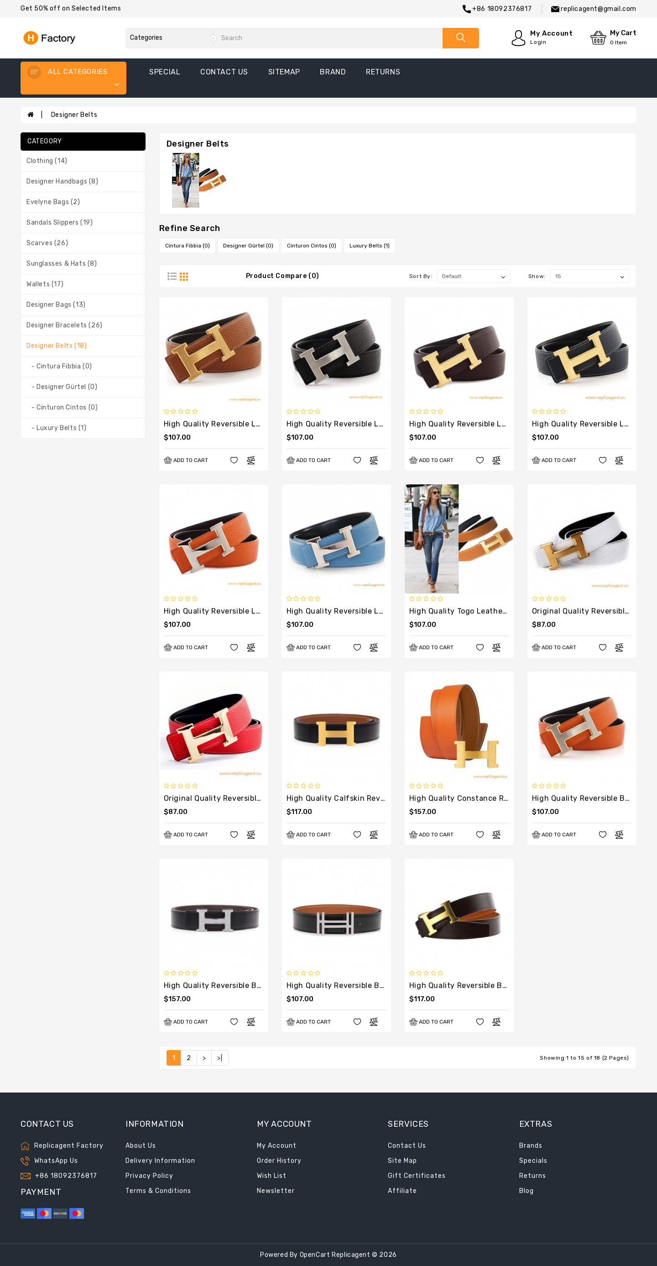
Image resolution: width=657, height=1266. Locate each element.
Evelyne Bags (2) (53, 202)
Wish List (272, 1176)
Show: (537, 276)
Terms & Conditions (158, 1191)
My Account (277, 1146)
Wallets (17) (44, 284)
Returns (532, 1176)
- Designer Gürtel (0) (61, 387)
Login (538, 42)
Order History (279, 1161)
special (164, 72)
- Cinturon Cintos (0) (62, 407)
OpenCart (315, 1255)
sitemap (284, 72)
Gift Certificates (417, 1176)
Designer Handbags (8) (62, 181)
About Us (140, 1146)
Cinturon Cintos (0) (311, 245)
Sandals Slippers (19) (59, 222)
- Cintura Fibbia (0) (59, 366)
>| (219, 1058)
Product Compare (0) (282, 276)
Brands (530, 1146)
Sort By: (421, 276)
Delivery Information (160, 1161)
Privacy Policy (149, 1176)
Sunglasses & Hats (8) (61, 264)
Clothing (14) (47, 161)
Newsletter (276, 1191)
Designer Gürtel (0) (248, 245)
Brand (333, 72)
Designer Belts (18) (56, 346)
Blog (526, 1191)
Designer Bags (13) (56, 305)
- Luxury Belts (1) (56, 428)
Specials (533, 1161)
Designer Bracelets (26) (64, 325)
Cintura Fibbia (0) (187, 245)
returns (383, 72)
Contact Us (407, 1146)
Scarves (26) (47, 243)
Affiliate (402, 1191)
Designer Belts (74, 115)
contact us (224, 72)
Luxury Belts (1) (369, 245)
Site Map (402, 1161)
